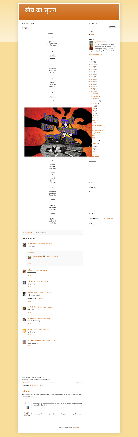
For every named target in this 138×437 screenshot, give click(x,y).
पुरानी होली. (40, 298)
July (94, 106)
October (95, 98)
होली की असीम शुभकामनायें (98, 128)
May (94, 111)
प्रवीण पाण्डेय (31, 270)
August (95, 103)
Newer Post (26, 382)
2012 (92, 149)
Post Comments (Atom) (36, 385)
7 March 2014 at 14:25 (45, 243)
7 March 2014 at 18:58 (44, 292)
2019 (92, 79)
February (95, 141)
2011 (92, 151)
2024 (92, 67)
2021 (92, 74)
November (96, 96)
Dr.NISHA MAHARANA (34, 340)
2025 (92, 64)
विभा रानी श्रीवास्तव (37, 256)
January (95, 143)
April (94, 113)
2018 (92, 81)
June (94, 108)
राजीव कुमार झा (31, 281)
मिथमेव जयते (95, 118)
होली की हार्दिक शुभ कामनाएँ (98, 130)
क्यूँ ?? (93, 120)
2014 (92, 91)
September (96, 101)
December (96, 93)
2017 (92, 84)
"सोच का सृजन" (40, 10)
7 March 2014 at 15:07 (52, 256)
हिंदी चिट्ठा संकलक (108, 218)
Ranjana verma (32, 329)
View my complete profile (96, 54)
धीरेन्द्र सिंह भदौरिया (33, 292)
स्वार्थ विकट (95, 123)
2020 (92, 76)
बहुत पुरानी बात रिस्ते (97, 125)
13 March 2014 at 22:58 (48, 340)
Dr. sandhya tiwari (33, 243)
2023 (92, 69)
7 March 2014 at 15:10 (41, 270)
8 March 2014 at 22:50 (43, 329)
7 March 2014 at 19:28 (45, 307)
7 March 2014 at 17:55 (42, 281)
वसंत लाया (26, 412)
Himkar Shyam (32, 318)
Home (53, 382)
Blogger (76, 427)
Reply (29, 249)
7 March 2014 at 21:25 (43, 318)
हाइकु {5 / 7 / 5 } (96, 133)
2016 (92, 86)
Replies (31, 253)
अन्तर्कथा (35, 402)
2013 (92, 146)
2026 (92, 62)
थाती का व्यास (26, 391)
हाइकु (93, 135)
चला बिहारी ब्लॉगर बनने (33, 307)
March (94, 116)
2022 (92, 71)
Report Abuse (94, 157)
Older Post (79, 382)
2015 (92, 89)
